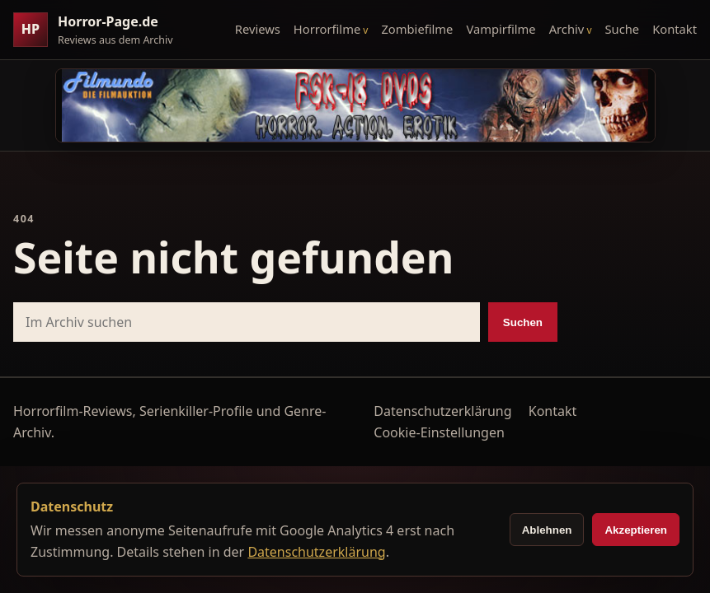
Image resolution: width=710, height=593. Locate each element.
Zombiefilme (417, 29)
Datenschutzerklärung (442, 411)
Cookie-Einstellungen (439, 432)
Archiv (567, 29)
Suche (622, 29)
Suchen (523, 322)
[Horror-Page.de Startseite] (99, 30)
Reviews (257, 29)
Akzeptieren (635, 530)
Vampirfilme (500, 29)
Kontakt (674, 29)
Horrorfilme (327, 29)
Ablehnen (547, 530)
